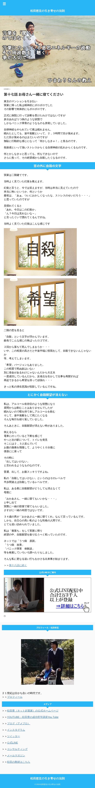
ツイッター (13, 736)
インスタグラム (16, 729)
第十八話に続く (18, 565)
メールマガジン (16, 755)
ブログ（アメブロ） (18, 723)
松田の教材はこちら (18, 761)
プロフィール (14, 697)
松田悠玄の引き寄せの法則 (47, 10)
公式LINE (12, 742)
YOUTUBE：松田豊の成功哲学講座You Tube (32, 717)
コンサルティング (17, 749)
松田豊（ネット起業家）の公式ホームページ (32, 710)
